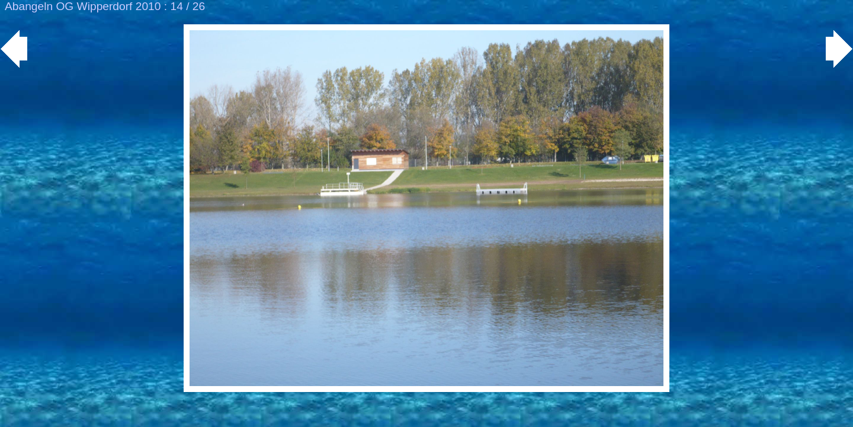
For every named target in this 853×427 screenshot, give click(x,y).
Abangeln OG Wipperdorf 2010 (83, 6)
